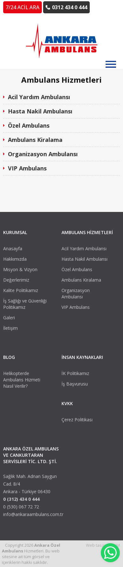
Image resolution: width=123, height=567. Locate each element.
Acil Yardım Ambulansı (39, 97)
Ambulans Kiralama (35, 139)
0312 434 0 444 (69, 7)
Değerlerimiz (16, 280)
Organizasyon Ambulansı (43, 154)
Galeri (9, 318)
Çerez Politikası (77, 420)
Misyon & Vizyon (20, 269)
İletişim (10, 328)
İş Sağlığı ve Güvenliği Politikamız (25, 304)
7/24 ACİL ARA (22, 7)
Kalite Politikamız (20, 290)
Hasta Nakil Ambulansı (40, 111)
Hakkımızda (15, 259)
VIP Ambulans (27, 168)
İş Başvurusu (75, 384)
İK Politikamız (75, 373)
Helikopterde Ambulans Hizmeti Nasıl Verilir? (21, 379)
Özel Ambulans (28, 125)
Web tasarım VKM (103, 545)
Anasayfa (12, 248)
